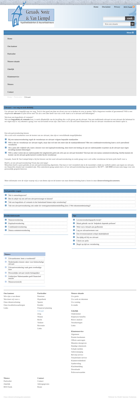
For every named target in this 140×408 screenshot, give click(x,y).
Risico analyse (76, 320)
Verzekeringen (76, 323)
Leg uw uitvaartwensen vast (87, 230)
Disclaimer (106, 7)
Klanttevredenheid (78, 361)
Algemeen (75, 334)
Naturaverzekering (15, 220)
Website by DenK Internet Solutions (122, 397)
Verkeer (40, 323)
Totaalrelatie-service (79, 358)
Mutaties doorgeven (79, 343)
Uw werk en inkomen (79, 299)
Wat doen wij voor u (12, 299)
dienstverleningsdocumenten (108, 181)
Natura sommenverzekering (19, 230)
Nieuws (10, 84)
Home (96, 7)
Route (39, 387)
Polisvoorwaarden (78, 372)
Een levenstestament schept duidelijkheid (93, 234)
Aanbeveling (76, 364)
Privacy (117, 7)
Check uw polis (83, 241)
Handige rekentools (78, 346)
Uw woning (75, 302)
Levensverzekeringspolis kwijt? (89, 220)
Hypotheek (41, 299)
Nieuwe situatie (13, 61)
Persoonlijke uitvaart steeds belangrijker (24, 273)
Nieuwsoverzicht (15, 282)
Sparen (40, 302)
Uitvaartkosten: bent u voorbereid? (21, 258)
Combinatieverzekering (17, 227)
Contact (10, 92)
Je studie (74, 305)
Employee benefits (78, 317)
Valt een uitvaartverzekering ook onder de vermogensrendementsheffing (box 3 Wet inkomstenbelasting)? (49, 206)
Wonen (40, 317)
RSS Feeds (129, 7)
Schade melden (77, 349)
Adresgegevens (43, 384)
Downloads (75, 369)
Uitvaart (40, 311)
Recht (39, 320)
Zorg (39, 314)
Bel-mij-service (77, 355)
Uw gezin (75, 296)
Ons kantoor (12, 46)
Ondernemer (76, 314)
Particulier (11, 54)
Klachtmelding (77, 366)
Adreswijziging (77, 352)
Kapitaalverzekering (16, 223)
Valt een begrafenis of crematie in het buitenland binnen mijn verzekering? (37, 202)
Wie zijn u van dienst (12, 296)
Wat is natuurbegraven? (17, 195)
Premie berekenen (78, 337)
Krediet (40, 305)
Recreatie (41, 325)
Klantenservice (13, 77)
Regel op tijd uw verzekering (88, 244)
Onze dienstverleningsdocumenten (17, 397)
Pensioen (40, 296)
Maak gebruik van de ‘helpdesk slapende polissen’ (96, 223)
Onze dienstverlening (12, 302)
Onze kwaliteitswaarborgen (14, 305)
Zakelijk (10, 69)
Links (6, 308)
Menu (130, 33)
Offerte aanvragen (78, 340)
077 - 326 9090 (107, 167)
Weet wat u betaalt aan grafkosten (90, 227)
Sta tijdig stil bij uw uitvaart (87, 237)
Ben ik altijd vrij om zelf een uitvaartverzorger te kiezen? (30, 199)
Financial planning (44, 308)
